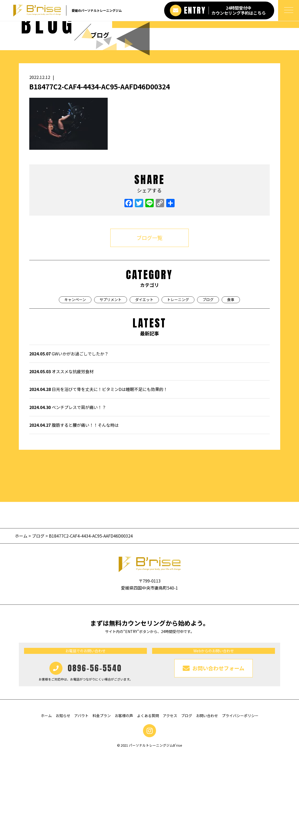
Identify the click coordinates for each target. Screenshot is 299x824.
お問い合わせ (207, 785)
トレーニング (178, 369)
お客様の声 (124, 785)
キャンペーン (75, 369)
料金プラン (102, 785)
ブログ (208, 369)
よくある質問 (148, 785)
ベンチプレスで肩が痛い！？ (67, 476)
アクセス (170, 785)
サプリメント (111, 369)
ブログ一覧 (149, 307)
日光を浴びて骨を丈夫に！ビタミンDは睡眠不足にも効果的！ (98, 459)
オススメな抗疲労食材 (61, 441)
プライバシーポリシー (240, 785)
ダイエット (144, 369)
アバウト (81, 785)
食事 (230, 369)
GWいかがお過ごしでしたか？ (68, 423)
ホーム (21, 605)
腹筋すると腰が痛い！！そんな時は (74, 494)
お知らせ (63, 785)
